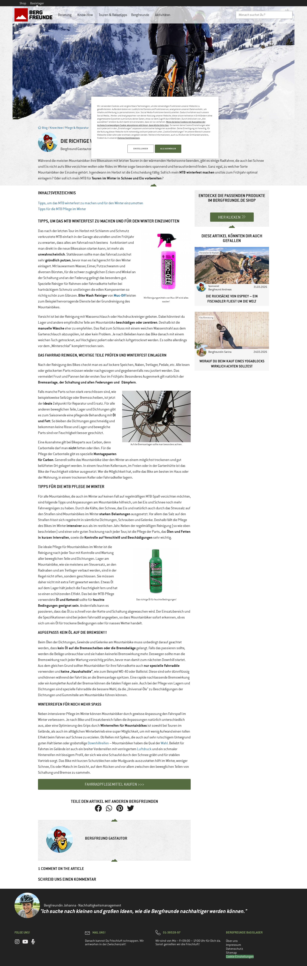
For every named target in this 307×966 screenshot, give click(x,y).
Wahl (164, 743)
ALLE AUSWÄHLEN (168, 148)
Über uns (232, 941)
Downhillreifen (98, 743)
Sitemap (231, 953)
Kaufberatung (206, 317)
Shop (23, 3)
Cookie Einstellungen (240, 956)
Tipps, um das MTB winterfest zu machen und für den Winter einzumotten (90, 203)
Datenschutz (234, 949)
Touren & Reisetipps (113, 15)
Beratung (65, 15)
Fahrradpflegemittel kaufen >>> (114, 784)
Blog (43, 128)
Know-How (86, 15)
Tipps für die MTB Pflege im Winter (62, 209)
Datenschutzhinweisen (128, 137)
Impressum (233, 945)
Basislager (37, 3)
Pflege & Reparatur (77, 128)
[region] (155, 128)
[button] (98, 808)
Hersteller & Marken (209, 252)
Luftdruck (144, 749)
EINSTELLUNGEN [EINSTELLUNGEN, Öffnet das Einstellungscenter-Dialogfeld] (139, 148)
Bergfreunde (141, 15)
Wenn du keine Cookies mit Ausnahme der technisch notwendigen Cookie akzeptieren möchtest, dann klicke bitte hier (151, 123)
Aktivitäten (163, 15)
